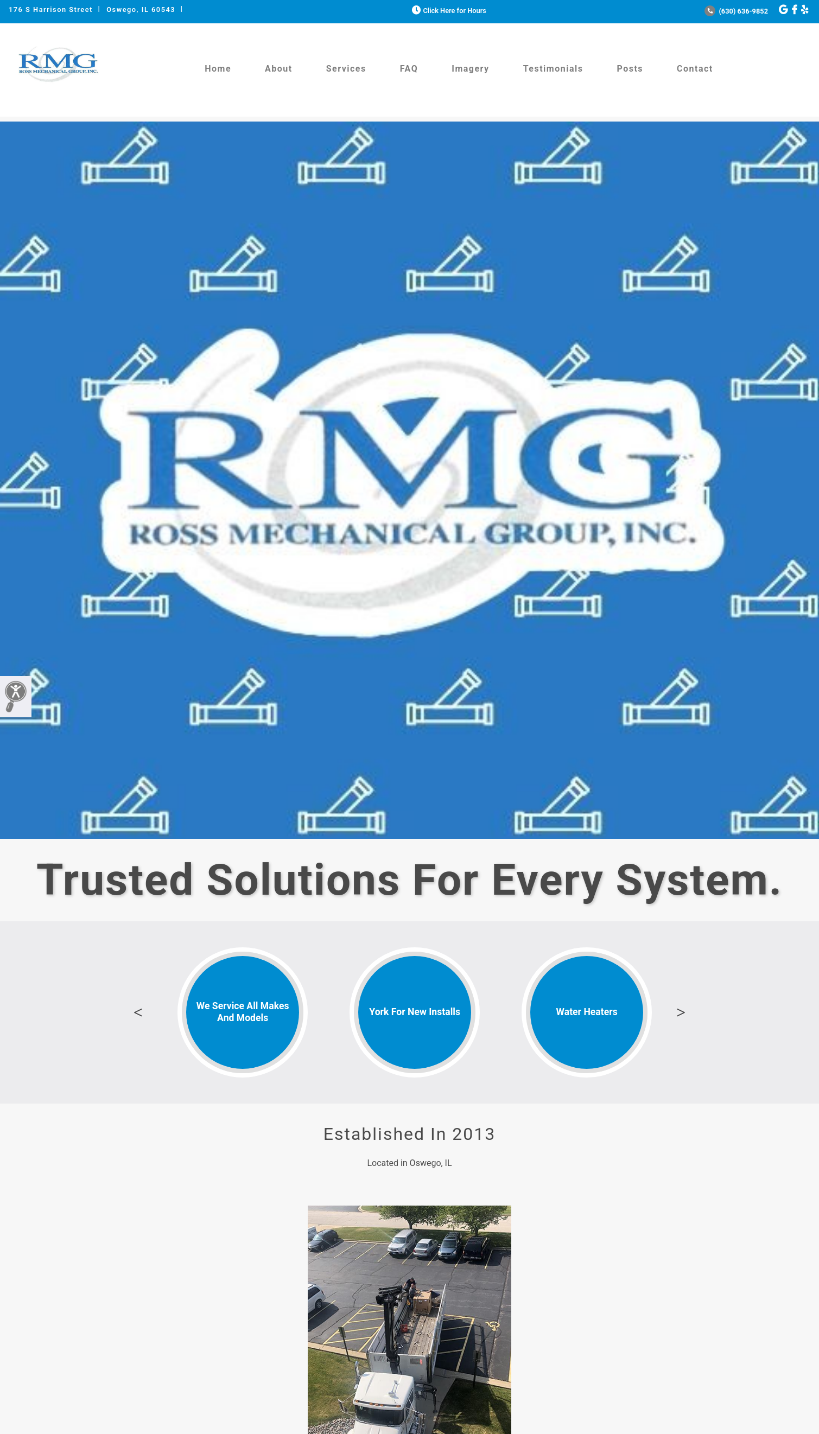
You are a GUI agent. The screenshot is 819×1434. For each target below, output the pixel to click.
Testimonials (553, 68)
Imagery (470, 68)
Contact (695, 68)
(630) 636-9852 (736, 11)
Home (218, 68)
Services (346, 68)
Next (681, 1012)
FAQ (409, 68)
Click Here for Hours (448, 11)
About (279, 68)
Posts (630, 68)
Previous (138, 1012)
